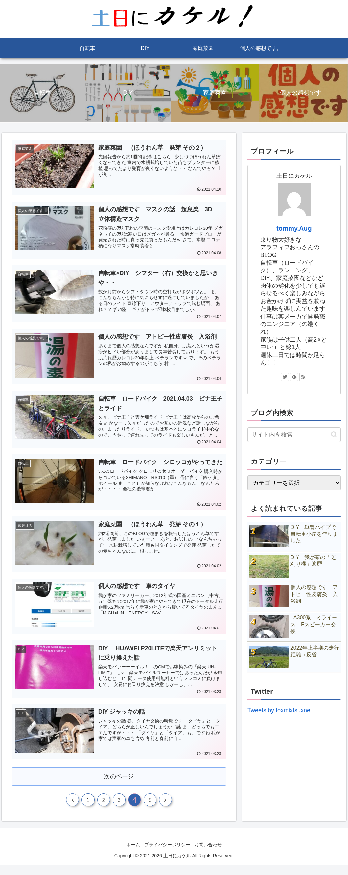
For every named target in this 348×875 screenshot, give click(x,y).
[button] (334, 434)
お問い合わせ (211, 854)
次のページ (119, 782)
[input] (294, 434)
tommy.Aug (294, 228)
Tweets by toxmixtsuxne (278, 710)
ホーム (130, 854)
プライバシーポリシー (167, 854)
